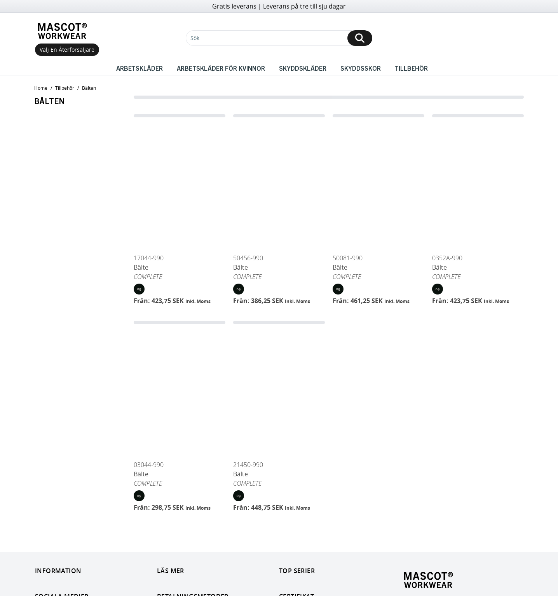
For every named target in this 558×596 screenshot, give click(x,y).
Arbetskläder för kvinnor (221, 68)
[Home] (64, 31)
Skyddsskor (360, 68)
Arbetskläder (139, 68)
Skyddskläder (302, 68)
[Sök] (279, 38)
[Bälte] (179, 182)
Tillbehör (411, 68)
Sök (194, 38)
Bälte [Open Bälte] (141, 267)
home (40, 88)
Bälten (89, 88)
